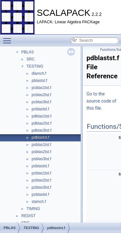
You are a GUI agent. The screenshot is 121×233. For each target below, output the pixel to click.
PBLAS (27, 52)
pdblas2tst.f (41, 123)
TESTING (34, 66)
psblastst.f (40, 166)
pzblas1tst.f (41, 173)
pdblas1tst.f (41, 116)
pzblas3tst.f (41, 187)
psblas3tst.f (41, 159)
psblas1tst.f (41, 144)
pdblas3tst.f (41, 130)
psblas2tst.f (41, 152)
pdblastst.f (40, 137)
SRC (30, 59)
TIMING (33, 208)
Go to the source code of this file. (101, 101)
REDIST (28, 216)
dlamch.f (39, 73)
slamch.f (39, 201)
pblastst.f (39, 80)
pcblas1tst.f (41, 87)
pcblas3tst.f (41, 102)
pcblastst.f (40, 109)
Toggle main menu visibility (8, 38)
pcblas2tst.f (41, 95)
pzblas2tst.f (41, 180)
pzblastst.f (40, 194)
